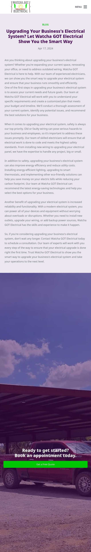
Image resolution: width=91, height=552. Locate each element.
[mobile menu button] (85, 6)
